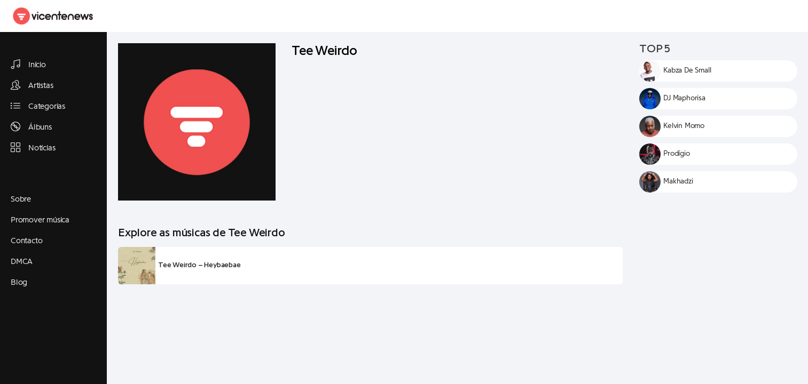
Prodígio (676, 153)
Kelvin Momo (683, 126)
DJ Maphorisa (684, 98)
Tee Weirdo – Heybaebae (199, 265)
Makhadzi (678, 181)
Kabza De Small (687, 70)
